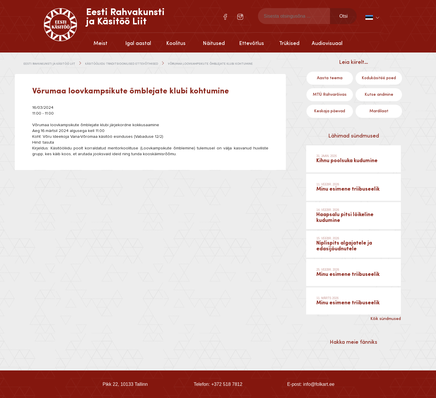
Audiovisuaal (327, 43)
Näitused (214, 43)
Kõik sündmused (385, 319)
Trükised (289, 43)
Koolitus (176, 43)
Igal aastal (138, 43)
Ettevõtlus (251, 43)
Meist (100, 43)
